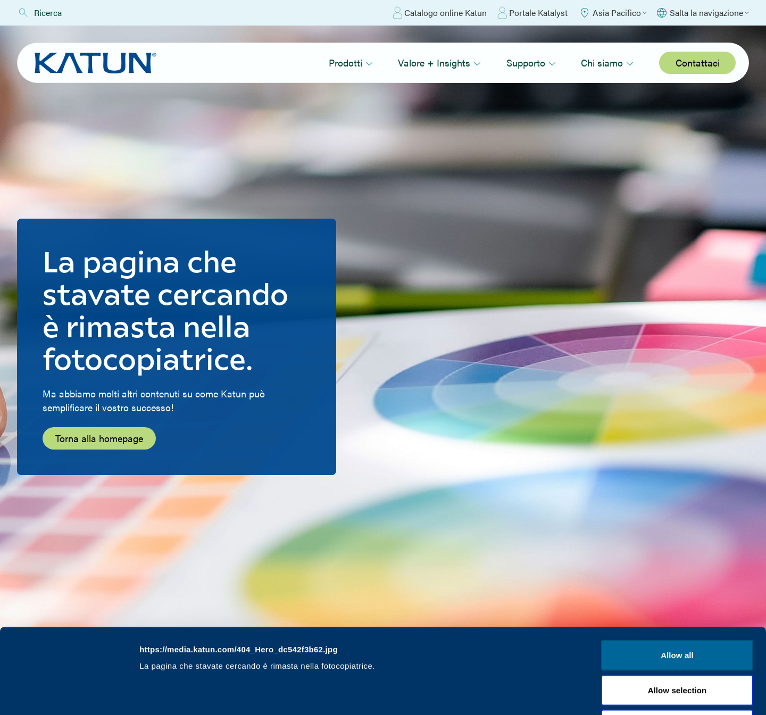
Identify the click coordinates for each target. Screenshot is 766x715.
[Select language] (702, 12)
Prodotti (351, 62)
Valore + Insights (439, 62)
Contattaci (698, 62)
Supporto (531, 62)
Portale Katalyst (532, 12)
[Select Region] (612, 12)
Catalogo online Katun (440, 12)
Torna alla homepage (99, 438)
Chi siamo (607, 62)
